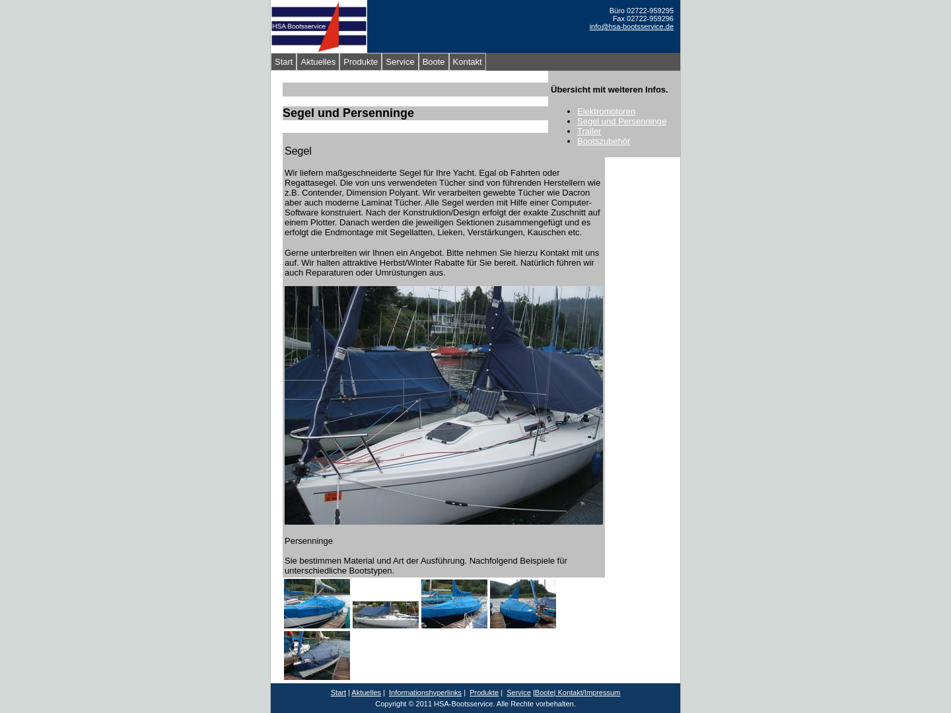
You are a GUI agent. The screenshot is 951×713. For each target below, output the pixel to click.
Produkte (360, 62)
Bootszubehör (603, 141)
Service (400, 62)
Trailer (589, 131)
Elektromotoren (606, 111)
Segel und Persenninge (621, 121)
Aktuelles (317, 62)
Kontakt (467, 62)
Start (284, 62)
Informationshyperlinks (425, 692)
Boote (434, 62)
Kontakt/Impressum (587, 692)
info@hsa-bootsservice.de (632, 26)
